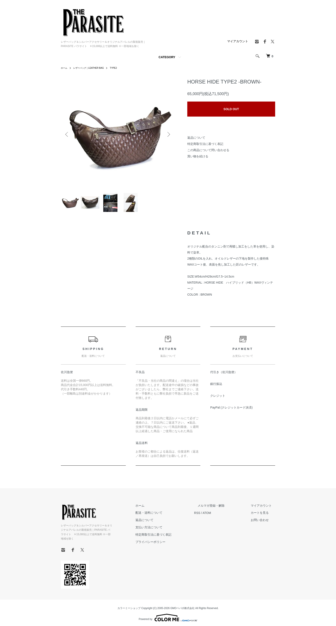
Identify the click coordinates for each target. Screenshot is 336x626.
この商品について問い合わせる (208, 150)
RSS (211, 515)
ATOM (220, 515)
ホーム (65, 67)
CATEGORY (167, 57)
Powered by (168, 616)
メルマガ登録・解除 (221, 508)
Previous (67, 134)
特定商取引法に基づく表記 (205, 144)
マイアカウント (237, 41)
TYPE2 (121, 67)
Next (168, 134)
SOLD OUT (231, 109)
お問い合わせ (263, 522)
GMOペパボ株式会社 (182, 606)
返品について (196, 137)
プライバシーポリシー (168, 544)
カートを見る (263, 515)
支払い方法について (166, 530)
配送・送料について (166, 515)
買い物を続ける (197, 156)
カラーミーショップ (129, 606)
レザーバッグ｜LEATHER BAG (92, 67)
